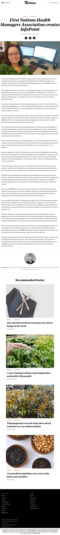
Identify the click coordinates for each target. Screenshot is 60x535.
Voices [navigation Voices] (4, 500)
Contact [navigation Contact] (32, 502)
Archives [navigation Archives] (32, 504)
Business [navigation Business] (4, 508)
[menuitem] (53, 3)
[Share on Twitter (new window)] (30, 38)
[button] (6, 2)
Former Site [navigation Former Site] (33, 506)
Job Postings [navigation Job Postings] (34, 508)
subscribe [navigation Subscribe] (53, 2)
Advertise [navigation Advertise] (33, 500)
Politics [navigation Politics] (4, 498)
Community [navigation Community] (5, 502)
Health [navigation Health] (4, 506)
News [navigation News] (3, 495)
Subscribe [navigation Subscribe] (33, 498)
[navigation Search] (57, 3)
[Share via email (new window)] (34, 38)
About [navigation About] (32, 495)
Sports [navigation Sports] (4, 510)
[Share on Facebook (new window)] (26, 38)
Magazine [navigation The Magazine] (5, 512)
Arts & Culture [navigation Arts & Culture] (6, 504)
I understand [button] (36, 533)
